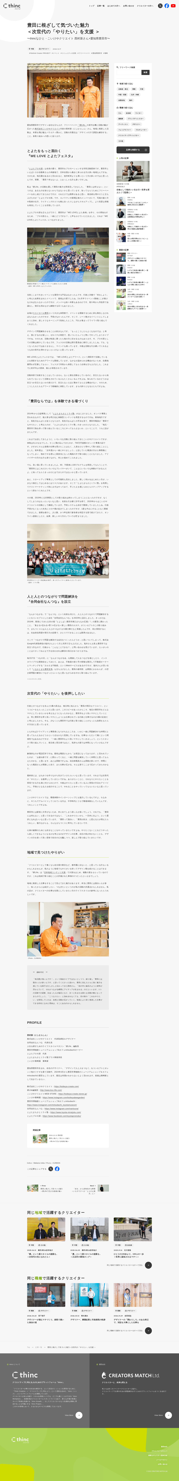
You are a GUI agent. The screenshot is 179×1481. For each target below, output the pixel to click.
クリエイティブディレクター (128, 134)
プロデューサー (140, 129)
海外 (129, 99)
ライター (137, 112)
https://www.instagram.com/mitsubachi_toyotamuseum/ (52, 1105)
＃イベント (55, 53)
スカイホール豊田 (40, 313)
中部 (140, 88)
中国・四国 (121, 94)
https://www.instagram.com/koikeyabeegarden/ (64, 1098)
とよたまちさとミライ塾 (63, 414)
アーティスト (122, 123)
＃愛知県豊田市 (96, 53)
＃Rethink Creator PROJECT (40, 53)
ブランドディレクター (135, 118)
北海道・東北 (122, 88)
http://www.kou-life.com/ (51, 1090)
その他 (120, 140)
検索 (145, 72)
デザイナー (135, 123)
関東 (133, 88)
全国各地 (121, 99)
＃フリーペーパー (83, 53)
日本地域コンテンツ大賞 (54, 872)
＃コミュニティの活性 (68, 53)
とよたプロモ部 (36, 169)
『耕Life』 (82, 125)
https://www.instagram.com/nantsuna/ (62, 1109)
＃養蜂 (105, 53)
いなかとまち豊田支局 (42, 669)
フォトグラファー (124, 129)
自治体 (127, 112)
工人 (119, 112)
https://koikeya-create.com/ (66, 1086)
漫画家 (120, 118)
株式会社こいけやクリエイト (47, 129)
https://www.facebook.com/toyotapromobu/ (62, 1116)
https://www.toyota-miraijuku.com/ (65, 1112)
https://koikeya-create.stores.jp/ (72, 1094)
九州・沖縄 (134, 94)
